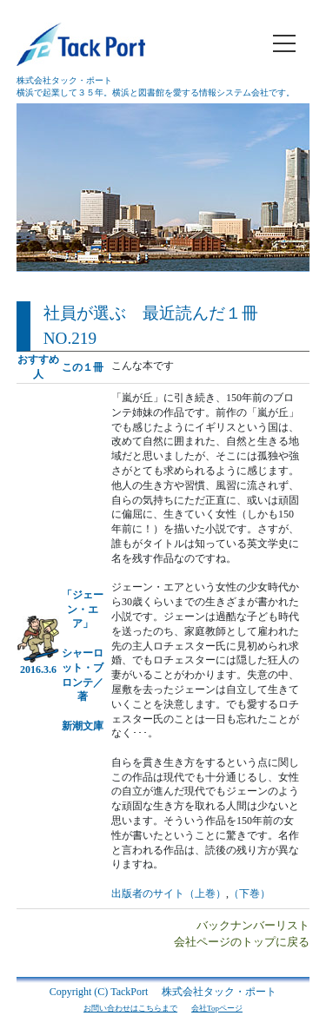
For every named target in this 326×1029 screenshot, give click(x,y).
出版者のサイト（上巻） (168, 893)
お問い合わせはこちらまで (130, 1008)
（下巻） (249, 893)
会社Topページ (217, 1008)
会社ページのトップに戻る (241, 942)
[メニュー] (284, 43)
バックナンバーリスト (252, 926)
